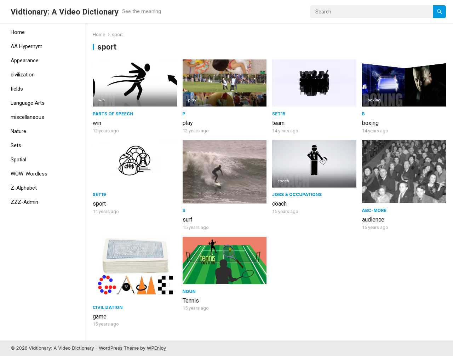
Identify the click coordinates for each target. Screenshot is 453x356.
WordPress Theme (119, 348)
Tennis (191, 300)
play (188, 123)
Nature (18, 131)
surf (188, 219)
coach (279, 203)
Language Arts (28, 103)
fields (17, 89)
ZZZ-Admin (24, 202)
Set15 (279, 113)
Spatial (18, 159)
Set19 (99, 194)
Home (18, 32)
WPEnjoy (156, 348)
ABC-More (374, 210)
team (278, 123)
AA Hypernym (26, 46)
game (100, 316)
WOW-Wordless (29, 174)
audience (373, 219)
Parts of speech (113, 113)
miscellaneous (27, 117)
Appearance (25, 60)
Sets (16, 145)
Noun (189, 291)
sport (99, 203)
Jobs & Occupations (297, 194)
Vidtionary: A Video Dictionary (65, 11)
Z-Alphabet (24, 188)
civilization (23, 74)
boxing (370, 123)
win (97, 123)
